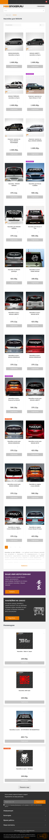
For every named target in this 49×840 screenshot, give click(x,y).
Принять (41, 836)
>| (19, 547)
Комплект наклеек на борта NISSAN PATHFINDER (14, 140)
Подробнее (14, 66)
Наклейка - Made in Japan (24, 651)
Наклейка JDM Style (24, 690)
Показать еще (24, 787)
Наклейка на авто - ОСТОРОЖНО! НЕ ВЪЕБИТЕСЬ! (24, 729)
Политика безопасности (15, 805)
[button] (20, 2)
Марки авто (8, 15)
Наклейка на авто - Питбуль (24, 769)
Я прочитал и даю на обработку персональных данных (23, 805)
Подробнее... (12, 618)
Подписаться (39, 802)
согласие (26, 805)
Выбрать (12, 591)
